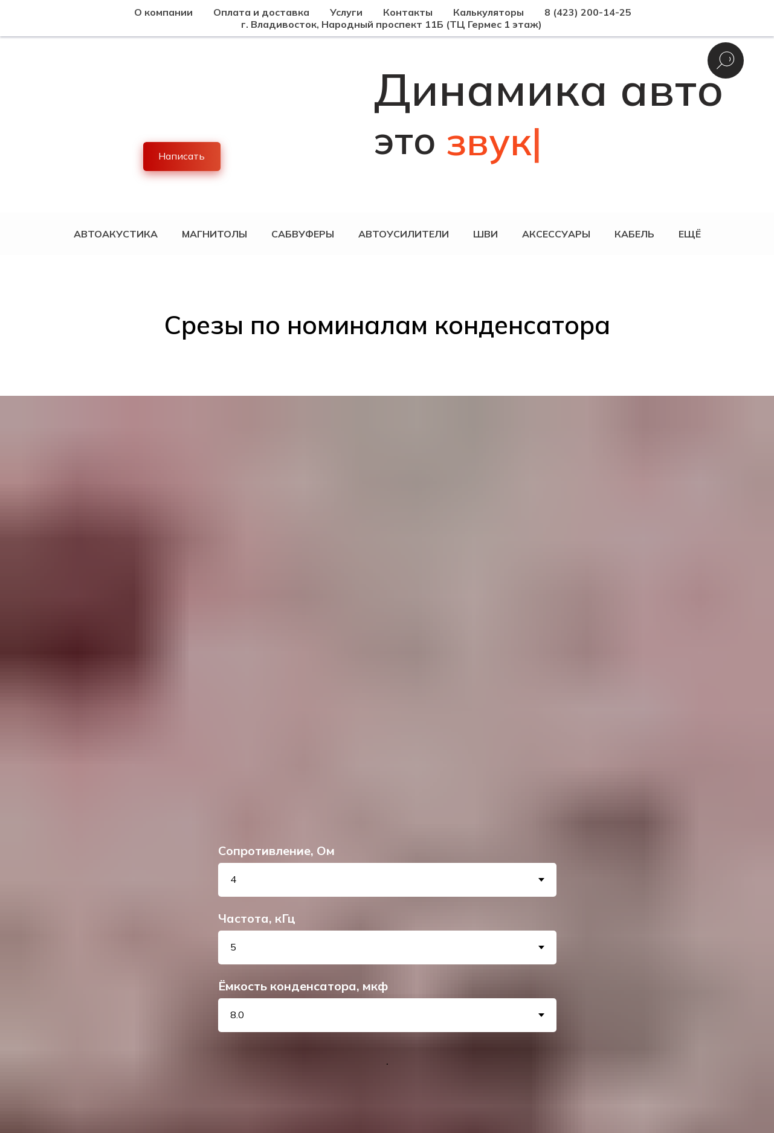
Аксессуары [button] (556, 234)
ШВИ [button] (485, 234)
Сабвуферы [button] (302, 234)
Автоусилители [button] (403, 234)
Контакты (408, 12)
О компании (163, 12)
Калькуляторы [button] (488, 12)
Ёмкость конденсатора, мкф (303, 985)
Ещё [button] (690, 234)
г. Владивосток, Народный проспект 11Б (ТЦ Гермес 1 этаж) (391, 24)
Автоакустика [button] (116, 234)
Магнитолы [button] (214, 234)
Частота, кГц (256, 918)
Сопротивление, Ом (276, 850)
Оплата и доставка (261, 12)
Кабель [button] (634, 234)
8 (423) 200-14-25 (587, 12)
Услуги (346, 12)
